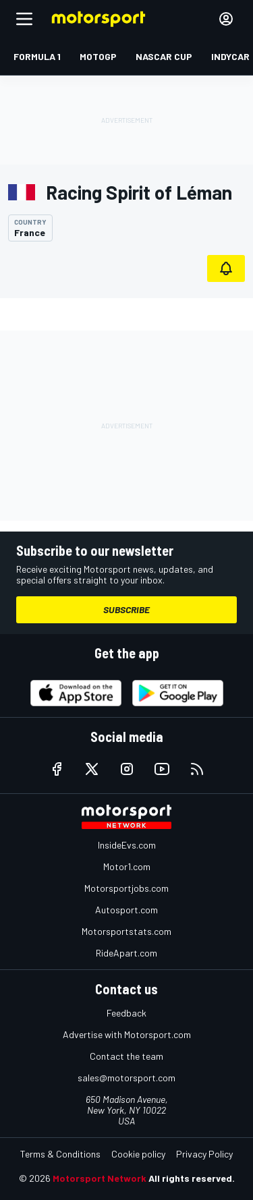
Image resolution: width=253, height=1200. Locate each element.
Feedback (126, 1013)
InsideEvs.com (127, 845)
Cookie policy (138, 1154)
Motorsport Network (99, 1178)
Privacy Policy (204, 1154)
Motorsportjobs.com (126, 888)
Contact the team (126, 1056)
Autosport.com (126, 909)
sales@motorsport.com (126, 1077)
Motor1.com (126, 866)
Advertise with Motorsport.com (127, 1034)
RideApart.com (126, 953)
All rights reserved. (191, 1178)
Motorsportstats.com (126, 931)
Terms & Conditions (60, 1154)
